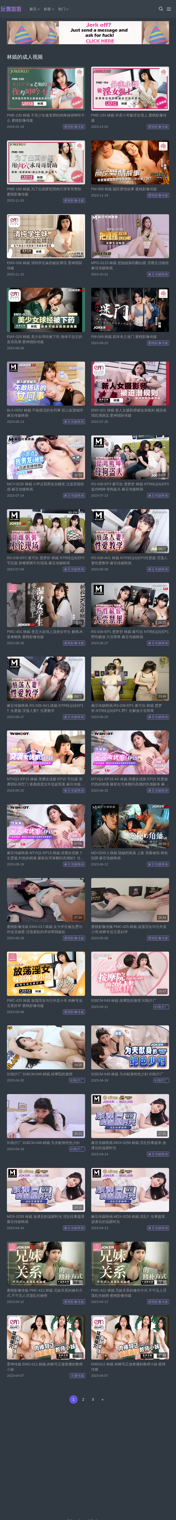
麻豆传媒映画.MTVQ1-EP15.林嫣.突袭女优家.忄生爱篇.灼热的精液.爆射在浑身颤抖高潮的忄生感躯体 (45, 856)
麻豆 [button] (35, 9)
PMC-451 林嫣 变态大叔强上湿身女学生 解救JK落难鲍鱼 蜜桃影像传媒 (45, 634)
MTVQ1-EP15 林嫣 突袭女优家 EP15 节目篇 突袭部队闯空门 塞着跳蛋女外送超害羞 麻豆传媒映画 (45, 782)
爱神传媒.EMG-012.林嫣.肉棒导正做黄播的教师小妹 (45, 1366)
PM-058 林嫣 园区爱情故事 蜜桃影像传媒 (124, 189)
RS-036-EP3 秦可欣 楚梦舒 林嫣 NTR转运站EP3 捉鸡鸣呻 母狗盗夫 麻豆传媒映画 (130, 486)
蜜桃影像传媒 (74, 127)
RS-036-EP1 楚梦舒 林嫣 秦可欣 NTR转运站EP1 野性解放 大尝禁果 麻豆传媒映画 (130, 634)
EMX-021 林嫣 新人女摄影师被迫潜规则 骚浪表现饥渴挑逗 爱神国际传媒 (129, 412)
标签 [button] (49, 9)
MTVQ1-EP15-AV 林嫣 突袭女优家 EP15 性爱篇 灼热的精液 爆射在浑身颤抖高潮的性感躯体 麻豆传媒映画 (130, 782)
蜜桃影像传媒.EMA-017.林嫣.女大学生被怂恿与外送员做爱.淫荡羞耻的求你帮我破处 (44, 929)
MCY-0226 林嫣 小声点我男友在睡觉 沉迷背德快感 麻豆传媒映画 (45, 486)
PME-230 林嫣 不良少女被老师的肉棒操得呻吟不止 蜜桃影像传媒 (46, 117)
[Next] (102, 1399)
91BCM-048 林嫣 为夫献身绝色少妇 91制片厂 (127, 1074)
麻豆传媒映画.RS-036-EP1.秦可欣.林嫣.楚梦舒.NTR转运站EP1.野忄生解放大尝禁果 (126, 708)
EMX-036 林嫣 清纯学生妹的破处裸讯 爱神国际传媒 (44, 265)
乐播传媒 (77, 1376)
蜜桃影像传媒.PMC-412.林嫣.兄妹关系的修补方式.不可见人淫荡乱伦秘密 (44, 1293)
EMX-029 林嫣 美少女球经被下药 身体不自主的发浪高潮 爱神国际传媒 (44, 339)
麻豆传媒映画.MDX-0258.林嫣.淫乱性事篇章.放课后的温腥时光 (128, 1145)
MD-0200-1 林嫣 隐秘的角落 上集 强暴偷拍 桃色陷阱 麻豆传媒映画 (129, 855)
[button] (161, 9)
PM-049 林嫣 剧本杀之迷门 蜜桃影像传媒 (124, 337)
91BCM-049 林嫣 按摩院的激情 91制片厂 (124, 1000)
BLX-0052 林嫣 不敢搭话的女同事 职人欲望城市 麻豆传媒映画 (45, 412)
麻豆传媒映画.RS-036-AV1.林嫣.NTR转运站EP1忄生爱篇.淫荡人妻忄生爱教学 (45, 708)
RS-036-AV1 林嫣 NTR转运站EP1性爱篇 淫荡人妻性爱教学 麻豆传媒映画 (129, 560)
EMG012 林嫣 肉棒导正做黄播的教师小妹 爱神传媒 (128, 1366)
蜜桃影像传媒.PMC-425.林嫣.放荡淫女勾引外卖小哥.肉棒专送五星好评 (129, 929)
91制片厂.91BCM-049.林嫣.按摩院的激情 (40, 1074)
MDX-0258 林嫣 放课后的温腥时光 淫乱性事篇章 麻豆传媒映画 (46, 1219)
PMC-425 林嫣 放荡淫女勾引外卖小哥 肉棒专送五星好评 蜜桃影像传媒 (44, 1003)
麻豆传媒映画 (158, 274)
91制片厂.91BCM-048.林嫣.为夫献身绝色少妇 (43, 1143)
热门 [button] (63, 9)
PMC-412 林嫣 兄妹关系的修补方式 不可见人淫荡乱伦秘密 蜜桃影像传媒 (129, 1293)
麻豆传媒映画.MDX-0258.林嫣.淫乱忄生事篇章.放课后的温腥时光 (128, 1219)
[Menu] (169, 9)
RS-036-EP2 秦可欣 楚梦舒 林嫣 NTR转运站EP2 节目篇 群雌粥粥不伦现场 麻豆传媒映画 (46, 560)
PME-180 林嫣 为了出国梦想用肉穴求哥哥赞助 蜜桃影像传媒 (44, 191)
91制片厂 (161, 1007)
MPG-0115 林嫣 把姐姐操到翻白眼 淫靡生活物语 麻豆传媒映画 (130, 265)
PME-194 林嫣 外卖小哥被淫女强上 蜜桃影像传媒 (129, 117)
